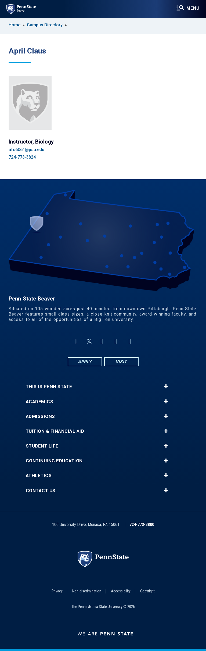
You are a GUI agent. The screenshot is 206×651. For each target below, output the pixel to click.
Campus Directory (45, 24)
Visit (121, 361)
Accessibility (121, 591)
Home (14, 24)
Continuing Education (54, 460)
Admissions (40, 416)
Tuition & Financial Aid (55, 431)
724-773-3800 (141, 524)
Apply (85, 361)
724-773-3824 (22, 157)
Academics (39, 401)
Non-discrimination (86, 591)
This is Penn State (49, 386)
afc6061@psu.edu (26, 149)
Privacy (57, 591)
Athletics (39, 475)
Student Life (42, 446)
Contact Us (41, 490)
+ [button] (166, 386)
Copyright (147, 591)
